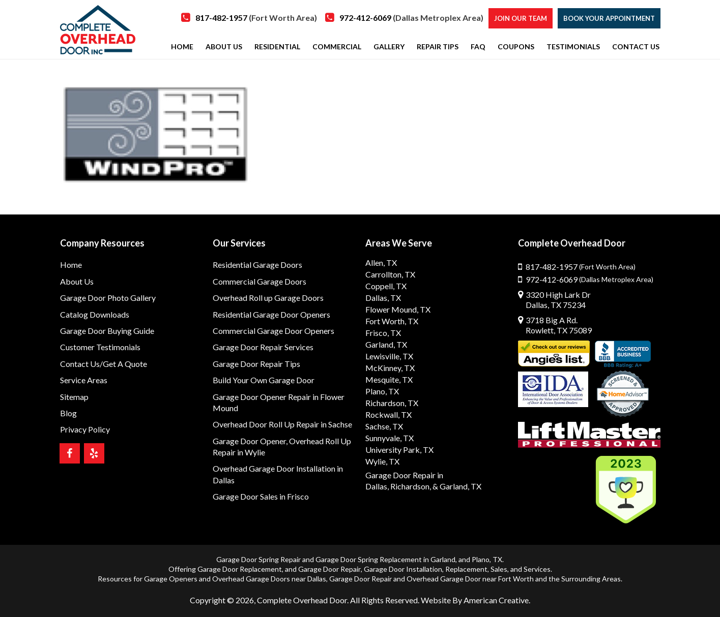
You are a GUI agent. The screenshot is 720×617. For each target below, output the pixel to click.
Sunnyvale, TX (389, 438)
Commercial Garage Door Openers (273, 330)
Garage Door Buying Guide (107, 330)
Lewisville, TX (389, 356)
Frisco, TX (383, 332)
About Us (77, 281)
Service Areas (83, 380)
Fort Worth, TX (391, 321)
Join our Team (520, 18)
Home (71, 264)
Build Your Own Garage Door (263, 380)
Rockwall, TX (388, 414)
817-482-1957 (256, 17)
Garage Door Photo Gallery (108, 297)
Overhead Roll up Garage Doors (268, 297)
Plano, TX (382, 391)
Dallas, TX (383, 297)
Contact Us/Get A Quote (103, 363)
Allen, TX (381, 262)
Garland (442, 559)
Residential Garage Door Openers (271, 314)
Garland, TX (386, 344)
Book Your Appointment (609, 18)
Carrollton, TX (390, 274)
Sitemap (74, 397)
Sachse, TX (384, 426)
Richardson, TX (391, 403)
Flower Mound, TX (397, 309)
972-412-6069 (411, 17)
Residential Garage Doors (257, 264)
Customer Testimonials (100, 347)
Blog (68, 413)
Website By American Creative (475, 600)
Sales (499, 569)
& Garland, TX (457, 486)
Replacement (466, 569)
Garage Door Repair (329, 569)
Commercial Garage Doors (259, 281)
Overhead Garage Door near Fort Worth (470, 578)
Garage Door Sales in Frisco (261, 496)
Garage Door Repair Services (263, 347)
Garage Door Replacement (239, 569)
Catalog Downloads (94, 314)
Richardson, (410, 486)
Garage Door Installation (403, 569)
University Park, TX (399, 449)
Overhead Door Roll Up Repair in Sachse (282, 424)
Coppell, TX (386, 286)
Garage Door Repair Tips (256, 363)
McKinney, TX (390, 368)
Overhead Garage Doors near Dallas (269, 578)
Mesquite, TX (389, 379)
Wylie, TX (382, 461)
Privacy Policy (85, 429)
